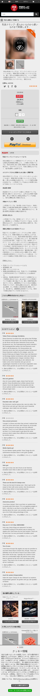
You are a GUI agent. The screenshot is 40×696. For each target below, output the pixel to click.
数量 (20, 110)
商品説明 (5, 153)
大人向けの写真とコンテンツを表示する (20, 45)
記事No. (5, 83)
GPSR (12, 153)
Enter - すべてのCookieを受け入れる (20, 690)
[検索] (36, 14)
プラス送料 (20, 104)
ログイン (25, 1)
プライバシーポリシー (24, 679)
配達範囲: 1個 (7, 267)
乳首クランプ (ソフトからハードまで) (15, 265)
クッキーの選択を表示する (20, 685)
